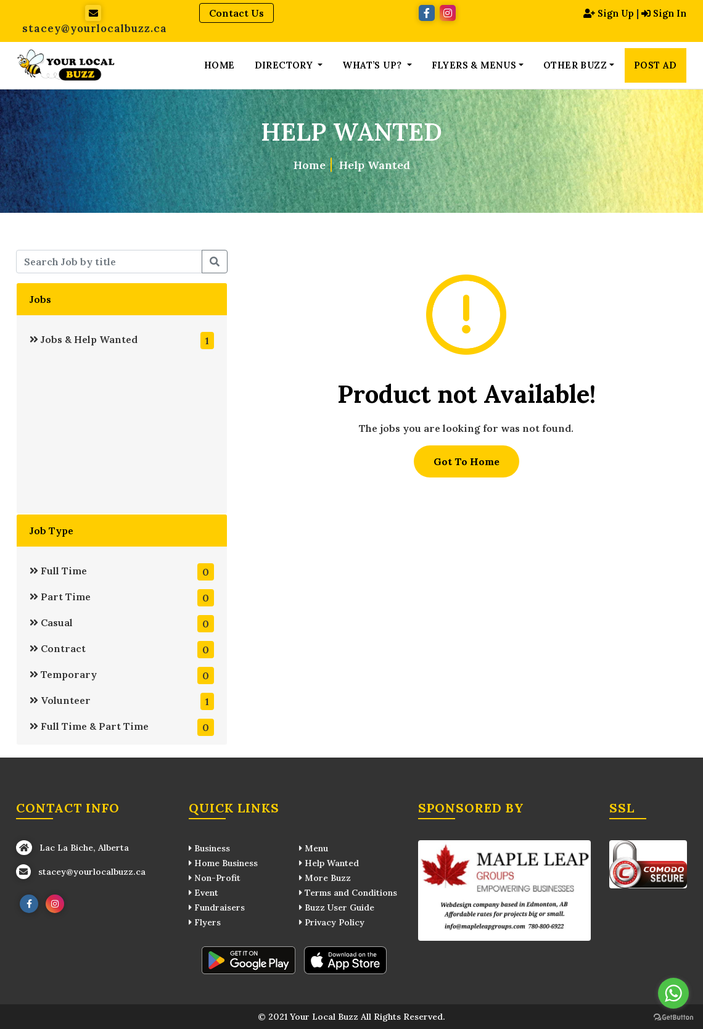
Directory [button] (285, 65)
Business (209, 848)
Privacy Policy (331, 922)
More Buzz (325, 877)
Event (203, 892)
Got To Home (467, 461)
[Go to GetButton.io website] (673, 1016)
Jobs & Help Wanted (121, 340)
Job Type (51, 530)
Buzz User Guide (336, 907)
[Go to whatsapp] (673, 993)
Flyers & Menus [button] (474, 65)
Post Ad (655, 65)
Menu (313, 848)
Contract (121, 649)
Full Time (121, 572)
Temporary (121, 675)
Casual (121, 623)
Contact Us (236, 13)
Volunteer (121, 701)
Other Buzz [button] (575, 65)
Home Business (223, 863)
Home (219, 65)
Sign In (663, 13)
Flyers (205, 922)
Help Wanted (374, 164)
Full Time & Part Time (121, 727)
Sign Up (604, 13)
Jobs (40, 299)
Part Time (121, 597)
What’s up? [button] (373, 65)
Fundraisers (217, 907)
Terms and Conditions (348, 892)
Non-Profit (214, 877)
